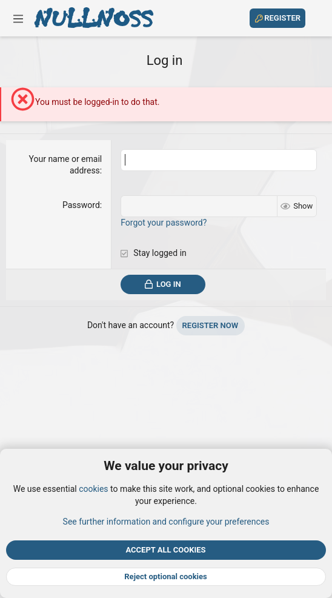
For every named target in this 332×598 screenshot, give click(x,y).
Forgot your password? (164, 222)
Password (81, 205)
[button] (18, 18)
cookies (93, 489)
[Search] (315, 18)
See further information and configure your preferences (166, 521)
